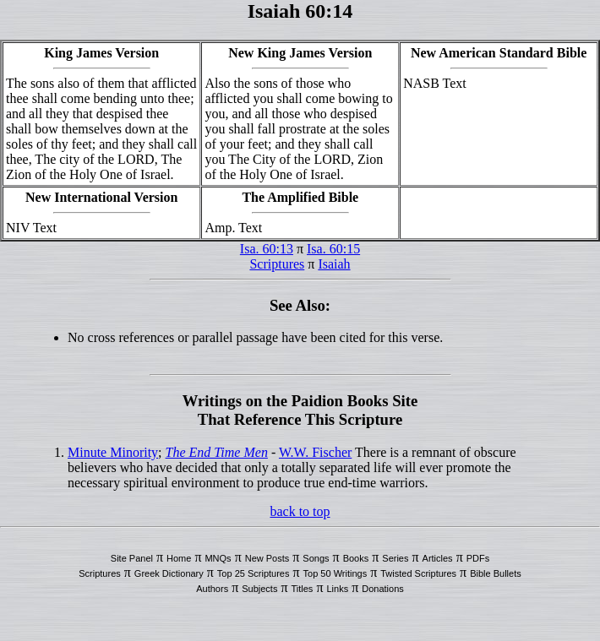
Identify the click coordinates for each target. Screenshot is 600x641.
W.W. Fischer (315, 452)
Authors (212, 589)
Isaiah (334, 264)
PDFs (478, 558)
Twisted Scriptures (418, 573)
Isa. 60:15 (333, 249)
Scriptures (276, 264)
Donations (383, 589)
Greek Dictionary (169, 573)
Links (337, 589)
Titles (303, 589)
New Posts (267, 558)
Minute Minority (113, 452)
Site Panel (132, 558)
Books (356, 558)
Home (178, 558)
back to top (300, 511)
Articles (438, 558)
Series (395, 558)
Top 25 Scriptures (253, 573)
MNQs (218, 558)
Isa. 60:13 (266, 249)
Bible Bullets (495, 573)
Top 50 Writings (335, 573)
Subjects (259, 589)
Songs (316, 558)
